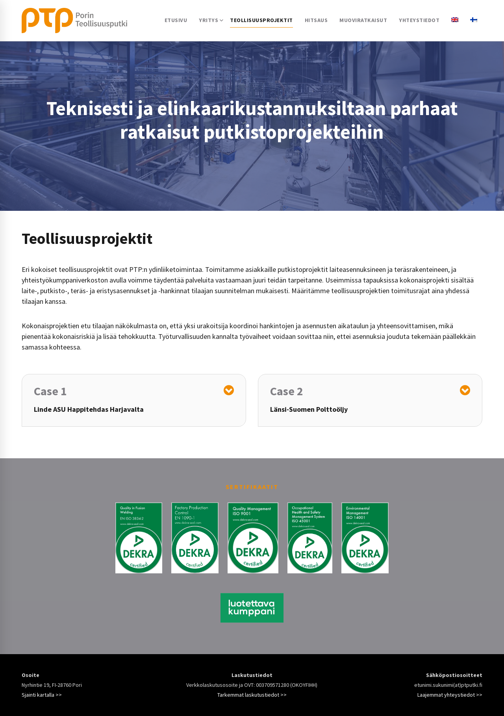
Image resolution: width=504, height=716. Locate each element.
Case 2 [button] (286, 390)
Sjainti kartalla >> (42, 694)
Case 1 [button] (50, 390)
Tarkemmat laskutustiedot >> (252, 694)
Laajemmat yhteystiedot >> (449, 694)
